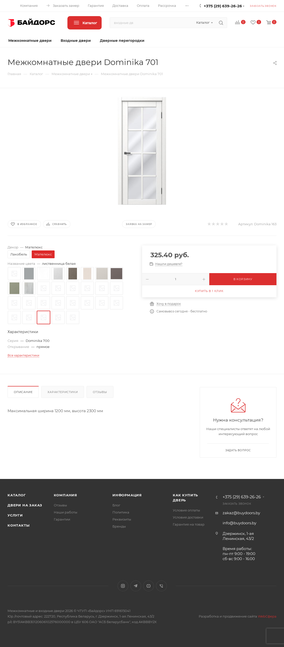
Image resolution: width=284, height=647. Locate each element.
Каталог (17, 495)
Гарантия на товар (189, 524)
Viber (161, 585)
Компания (65, 495)
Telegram (135, 585)
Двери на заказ (25, 505)
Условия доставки (188, 517)
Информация (127, 495)
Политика (120, 512)
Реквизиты (121, 519)
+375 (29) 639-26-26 (223, 6)
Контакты (18, 525)
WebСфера (267, 616)
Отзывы (100, 392)
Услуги (15, 515)
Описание (23, 392)
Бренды (119, 526)
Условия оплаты (186, 510)
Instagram (122, 585)
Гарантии (62, 519)
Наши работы (65, 512)
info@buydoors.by (239, 523)
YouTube (148, 585)
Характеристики (63, 392)
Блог (116, 505)
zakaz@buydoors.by (241, 512)
